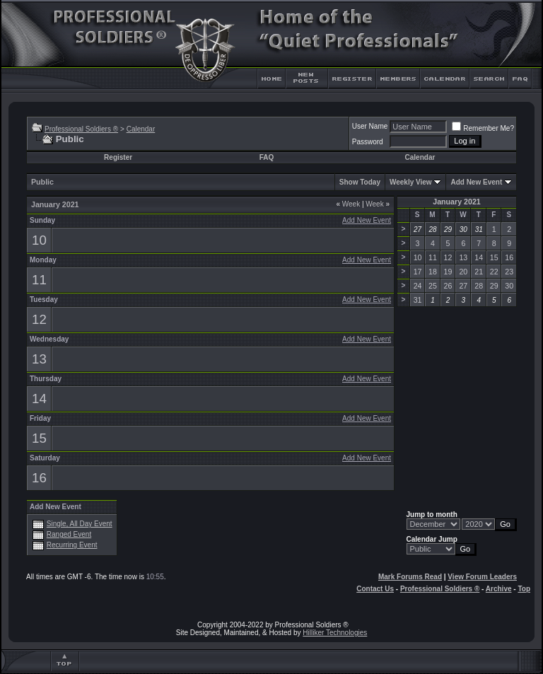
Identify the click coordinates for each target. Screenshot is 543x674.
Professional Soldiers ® (81, 129)
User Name (370, 126)
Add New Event (476, 182)
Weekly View (411, 182)
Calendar (141, 129)
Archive (499, 589)
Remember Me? (483, 128)
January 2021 (457, 201)
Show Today (359, 182)
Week (348, 204)
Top (524, 589)
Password (367, 142)
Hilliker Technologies (335, 633)
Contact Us (375, 589)
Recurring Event (72, 545)
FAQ (266, 157)
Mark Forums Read (410, 577)
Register (118, 157)
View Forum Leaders (482, 577)
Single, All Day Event (79, 524)
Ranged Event (69, 534)
